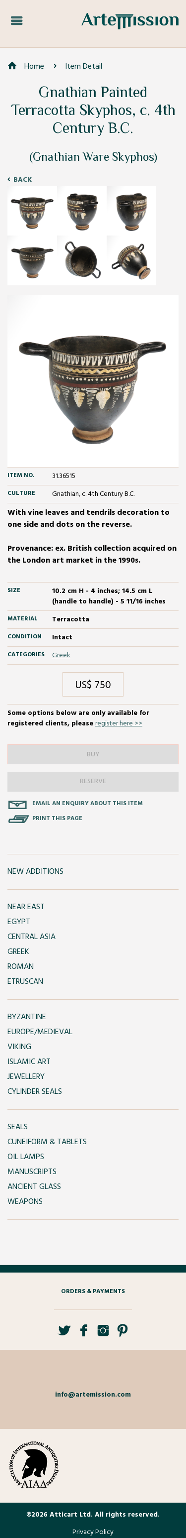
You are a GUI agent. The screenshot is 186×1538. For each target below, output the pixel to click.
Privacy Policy (93, 1532)
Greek (61, 655)
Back (22, 180)
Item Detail (83, 66)
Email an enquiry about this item (87, 804)
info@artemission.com (93, 1395)
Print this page (57, 819)
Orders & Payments (93, 1292)
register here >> (118, 723)
